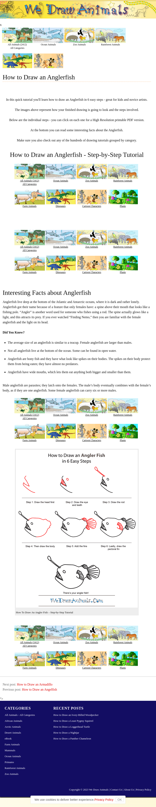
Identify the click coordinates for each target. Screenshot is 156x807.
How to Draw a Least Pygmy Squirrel (73, 720)
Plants (123, 206)
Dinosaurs (61, 206)
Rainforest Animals (110, 44)
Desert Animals (13, 732)
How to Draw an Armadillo (34, 684)
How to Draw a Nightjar (66, 732)
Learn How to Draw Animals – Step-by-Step (78, 12)
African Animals (13, 720)
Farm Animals (29, 206)
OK (119, 799)
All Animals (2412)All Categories (17, 46)
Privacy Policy (143, 789)
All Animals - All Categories (20, 714)
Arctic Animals (13, 726)
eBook (8, 738)
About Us (129, 789)
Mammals (10, 750)
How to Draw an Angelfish (39, 689)
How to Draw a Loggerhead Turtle (71, 726)
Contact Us (116, 789)
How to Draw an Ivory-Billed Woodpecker (76, 714)
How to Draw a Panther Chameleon (72, 738)
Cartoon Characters (91, 206)
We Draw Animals (98, 789)
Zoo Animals (79, 44)
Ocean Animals (48, 44)
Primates (9, 762)
